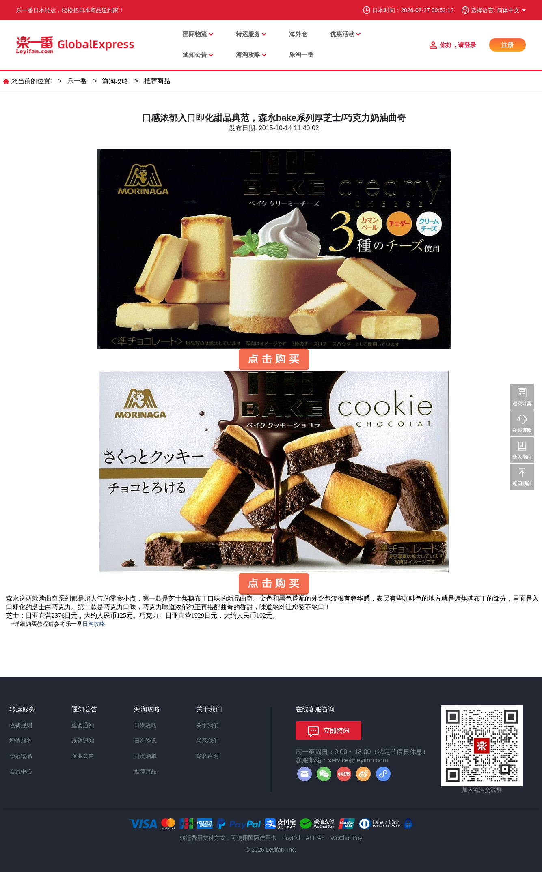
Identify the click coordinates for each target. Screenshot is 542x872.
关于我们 (207, 725)
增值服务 (20, 740)
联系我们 (207, 740)
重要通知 (82, 725)
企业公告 (82, 756)
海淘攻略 (248, 54)
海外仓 (298, 33)
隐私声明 (207, 756)
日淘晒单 (145, 756)
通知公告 (195, 54)
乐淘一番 (301, 54)
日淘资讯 (145, 740)
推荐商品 (157, 80)
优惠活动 (342, 33)
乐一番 (77, 80)
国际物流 (195, 33)
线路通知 (82, 740)
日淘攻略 (145, 725)
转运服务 (248, 33)
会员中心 (20, 771)
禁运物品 (20, 756)
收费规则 (20, 725)
